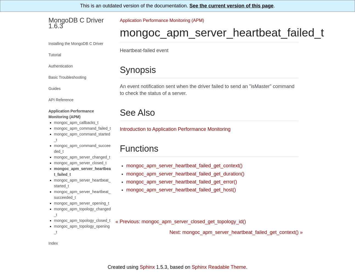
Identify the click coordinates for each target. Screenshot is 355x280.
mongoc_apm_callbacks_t (76, 122)
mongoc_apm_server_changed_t (82, 157)
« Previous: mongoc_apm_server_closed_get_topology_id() (181, 221)
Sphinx (147, 267)
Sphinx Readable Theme (219, 267)
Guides (55, 88)
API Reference (61, 100)
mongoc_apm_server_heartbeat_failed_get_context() (184, 165)
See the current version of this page (231, 6)
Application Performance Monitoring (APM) (162, 20)
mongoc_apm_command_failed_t (82, 128)
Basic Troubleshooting (67, 77)
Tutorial (55, 55)
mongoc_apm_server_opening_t (81, 203)
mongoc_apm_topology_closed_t (82, 220)
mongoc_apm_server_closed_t (80, 163)
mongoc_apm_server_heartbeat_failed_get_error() (181, 182)
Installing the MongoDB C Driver (76, 43)
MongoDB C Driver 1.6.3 (76, 23)
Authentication (61, 66)
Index (53, 243)
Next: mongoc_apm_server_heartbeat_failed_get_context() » (236, 232)
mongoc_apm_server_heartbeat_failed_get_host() (181, 190)
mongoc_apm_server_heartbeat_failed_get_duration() (185, 174)
